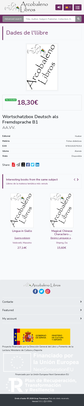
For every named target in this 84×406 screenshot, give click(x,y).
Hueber (78, 136)
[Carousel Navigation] (77, 179)
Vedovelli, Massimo (22, 242)
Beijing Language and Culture (61, 238)
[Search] (49, 19)
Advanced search (13, 18)
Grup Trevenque (41, 398)
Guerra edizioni (22, 238)
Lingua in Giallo (22, 231)
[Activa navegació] (78, 7)
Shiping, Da (61, 242)
